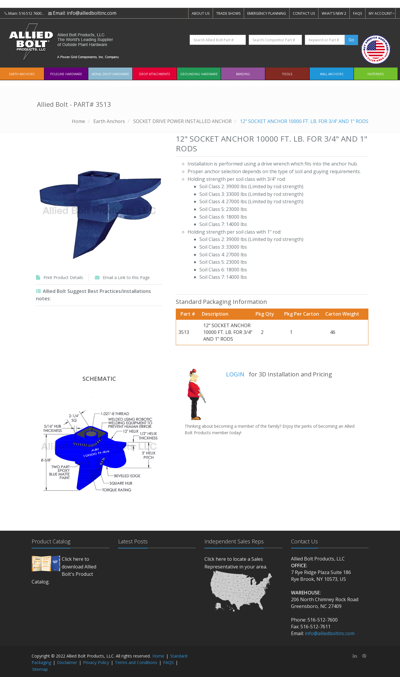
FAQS (357, 13)
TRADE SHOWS (228, 13)
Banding (243, 74)
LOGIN (235, 374)
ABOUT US (200, 13)
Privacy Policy (96, 662)
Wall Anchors (331, 74)
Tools (287, 74)
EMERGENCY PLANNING (266, 13)
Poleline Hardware (66, 74)
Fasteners (376, 74)
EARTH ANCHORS (22, 74)
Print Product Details (63, 277)
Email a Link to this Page (126, 277)
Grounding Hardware (199, 74)
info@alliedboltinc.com (91, 13)
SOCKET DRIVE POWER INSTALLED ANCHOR (182, 121)
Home (78, 121)
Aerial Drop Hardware (110, 74)
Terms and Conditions (136, 662)
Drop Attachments (154, 74)
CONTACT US (304, 13)
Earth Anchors (109, 121)
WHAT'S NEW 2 (334, 13)
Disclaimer (67, 662)
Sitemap (40, 669)
